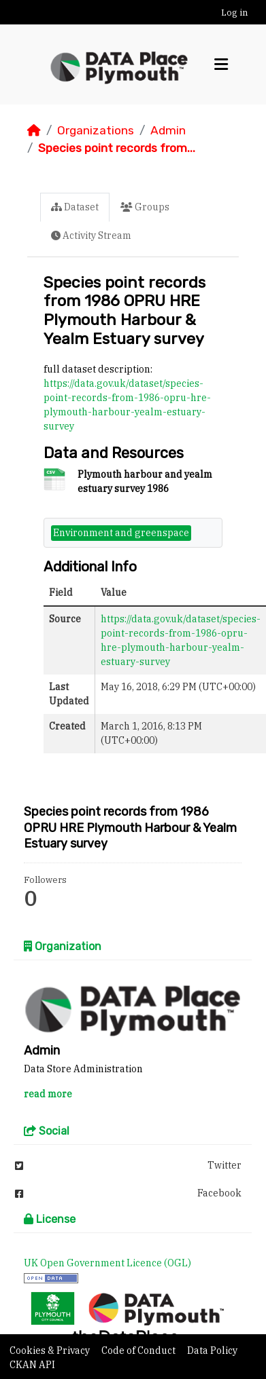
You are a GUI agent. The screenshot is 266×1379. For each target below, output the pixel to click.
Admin (168, 130)
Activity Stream (91, 235)
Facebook (128, 1193)
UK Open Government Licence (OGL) (107, 1263)
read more (48, 1094)
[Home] (34, 130)
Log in (234, 12)
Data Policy (212, 1350)
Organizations (95, 130)
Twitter (128, 1165)
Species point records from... (116, 148)
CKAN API (32, 1365)
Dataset (75, 207)
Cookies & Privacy (51, 1350)
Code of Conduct (139, 1350)
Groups (144, 207)
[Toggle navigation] (221, 64)
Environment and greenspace (121, 533)
